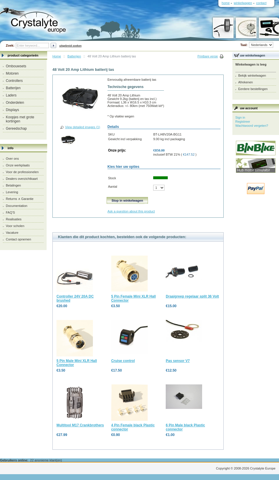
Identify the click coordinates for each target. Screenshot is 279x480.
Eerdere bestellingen (253, 89)
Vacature (12, 232)
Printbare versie (207, 56)
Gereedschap (16, 128)
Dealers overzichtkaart (22, 178)
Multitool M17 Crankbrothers (80, 425)
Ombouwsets (16, 66)
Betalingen (13, 185)
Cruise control (123, 361)
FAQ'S (10, 212)
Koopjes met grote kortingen (20, 119)
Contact (261, 3)
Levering (12, 192)
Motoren (12, 73)
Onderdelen (15, 103)
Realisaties (14, 219)
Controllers (14, 81)
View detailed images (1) (82, 127)
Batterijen (13, 88)
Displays (12, 110)
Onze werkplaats (18, 165)
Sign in (240, 117)
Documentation (16, 206)
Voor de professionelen (22, 172)
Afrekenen (245, 82)
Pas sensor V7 (178, 361)
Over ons (12, 158)
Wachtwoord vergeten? (251, 125)
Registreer (242, 121)
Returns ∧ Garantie (19, 199)
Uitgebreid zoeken (70, 45)
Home (56, 56)
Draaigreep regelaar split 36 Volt (192, 296)
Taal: (256, 45)
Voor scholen (15, 226)
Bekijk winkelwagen (252, 75)
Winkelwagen (243, 3)
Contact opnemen (18, 239)
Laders (11, 95)
